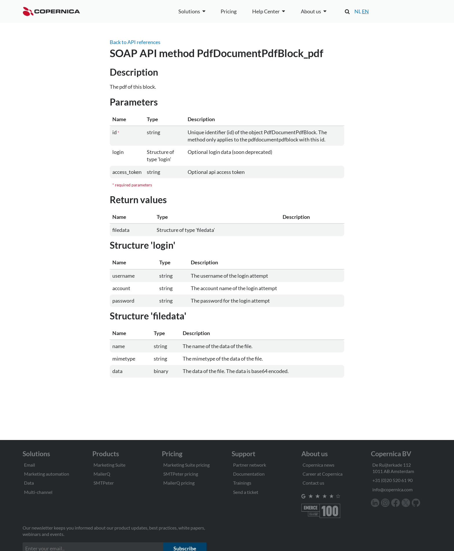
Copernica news (318, 465)
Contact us (313, 482)
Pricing (229, 11)
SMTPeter (104, 482)
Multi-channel (38, 492)
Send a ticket (245, 492)
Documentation (249, 474)
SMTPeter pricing (180, 474)
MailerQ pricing (179, 482)
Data (29, 482)
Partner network (249, 465)
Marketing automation (46, 474)
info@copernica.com (392, 489)
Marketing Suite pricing (186, 465)
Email (29, 465)
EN (365, 11)
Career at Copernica (323, 474)
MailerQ (102, 474)
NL (357, 11)
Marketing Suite (109, 465)
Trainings (242, 482)
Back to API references (135, 42)
